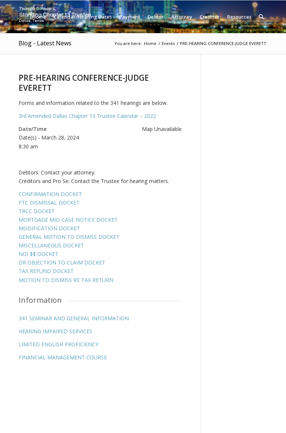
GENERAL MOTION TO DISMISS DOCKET (69, 236)
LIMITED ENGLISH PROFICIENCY (58, 344)
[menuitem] (39, 16)
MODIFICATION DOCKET (49, 228)
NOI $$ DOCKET (38, 253)
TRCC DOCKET (37, 211)
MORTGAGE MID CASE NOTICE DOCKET (68, 219)
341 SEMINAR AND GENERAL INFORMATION (74, 318)
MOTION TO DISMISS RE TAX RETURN (66, 279)
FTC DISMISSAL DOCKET (49, 202)
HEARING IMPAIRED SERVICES (55, 331)
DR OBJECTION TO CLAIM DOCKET (62, 262)
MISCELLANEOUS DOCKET (51, 245)
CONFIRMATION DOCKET (50, 194)
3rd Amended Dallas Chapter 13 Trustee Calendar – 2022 (87, 115)
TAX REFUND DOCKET (46, 271)
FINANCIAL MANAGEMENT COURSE (63, 357)
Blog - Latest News (45, 43)
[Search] (261, 16)
